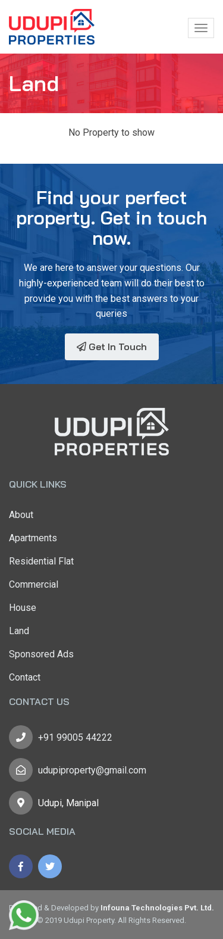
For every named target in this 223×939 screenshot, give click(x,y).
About (21, 514)
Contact (24, 677)
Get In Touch (112, 346)
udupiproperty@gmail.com (92, 770)
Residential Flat (41, 561)
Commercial (33, 584)
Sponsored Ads (41, 654)
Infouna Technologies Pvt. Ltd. (157, 907)
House (22, 607)
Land (19, 631)
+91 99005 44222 (75, 737)
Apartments (33, 538)
